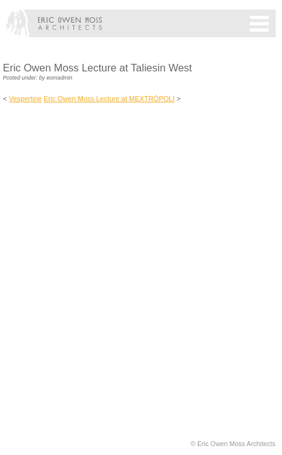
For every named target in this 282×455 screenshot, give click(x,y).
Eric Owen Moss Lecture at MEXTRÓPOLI (109, 98)
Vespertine (25, 98)
